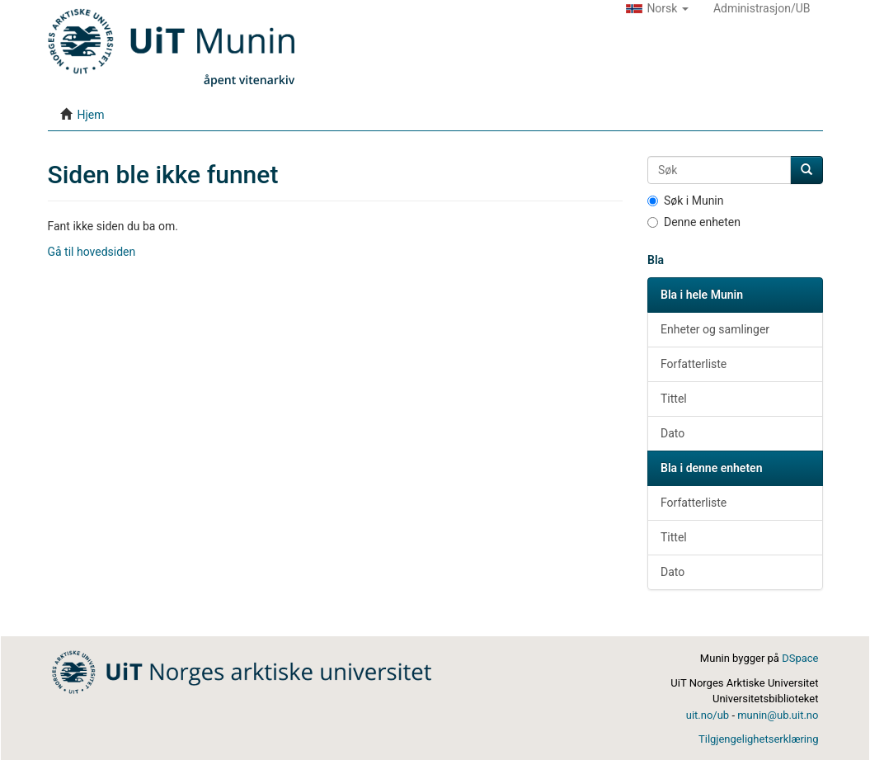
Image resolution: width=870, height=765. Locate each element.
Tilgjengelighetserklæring (758, 739)
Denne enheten (694, 222)
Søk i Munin (685, 200)
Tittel (674, 398)
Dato (672, 433)
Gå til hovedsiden (92, 251)
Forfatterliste (694, 364)
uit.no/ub (707, 715)
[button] (657, 8)
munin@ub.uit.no (777, 715)
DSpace (800, 658)
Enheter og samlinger (715, 329)
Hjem (90, 114)
